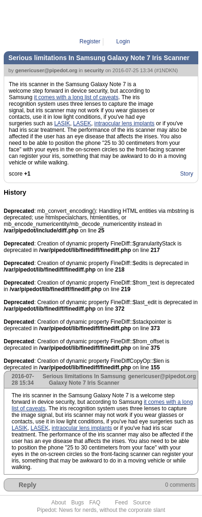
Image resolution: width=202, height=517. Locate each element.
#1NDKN (166, 70)
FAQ (95, 502)
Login (123, 41)
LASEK (82, 123)
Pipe (103, 18)
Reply (27, 485)
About (58, 502)
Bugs (77, 502)
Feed (121, 502)
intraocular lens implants (124, 123)
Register (90, 41)
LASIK (62, 123)
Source (142, 502)
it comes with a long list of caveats (76, 97)
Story (186, 173)
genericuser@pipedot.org (46, 70)
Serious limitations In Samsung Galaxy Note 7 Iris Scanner (98, 57)
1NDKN (125, 18)
